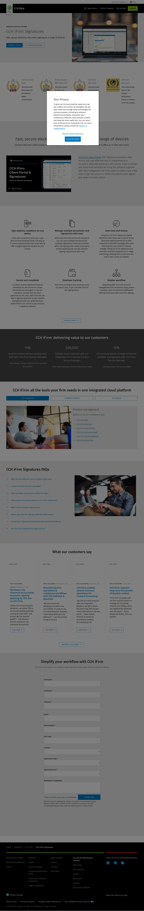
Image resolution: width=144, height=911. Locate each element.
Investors (54, 867)
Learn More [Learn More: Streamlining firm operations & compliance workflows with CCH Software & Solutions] (49, 630)
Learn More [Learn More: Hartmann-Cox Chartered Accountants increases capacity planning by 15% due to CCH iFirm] (16, 630)
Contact (133, 8)
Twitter (115, 863)
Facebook (108, 863)
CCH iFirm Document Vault (86, 432)
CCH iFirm (29, 847)
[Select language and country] (134, 2)
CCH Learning (78, 870)
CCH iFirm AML (82, 420)
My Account (77, 879)
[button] (31, 479)
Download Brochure (34, 45)
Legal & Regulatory (36, 886)
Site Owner (55, 871)
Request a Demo (71, 320)
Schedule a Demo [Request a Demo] (14, 45)
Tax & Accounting (35, 867)
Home (8, 847)
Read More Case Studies (71, 645)
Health (31, 862)
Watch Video (16, 189)
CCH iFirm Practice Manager (87, 436)
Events (8, 867)
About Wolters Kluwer (14, 858)
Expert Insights (56, 858)
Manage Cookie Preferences (49, 902)
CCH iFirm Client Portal (89, 157)
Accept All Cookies (73, 139)
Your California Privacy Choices (77, 902)
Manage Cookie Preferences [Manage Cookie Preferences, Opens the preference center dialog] (73, 134)
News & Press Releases (15, 862)
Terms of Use (11, 902)
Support (76, 883)
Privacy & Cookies (27, 902)
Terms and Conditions (81, 888)
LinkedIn (122, 863)
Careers (54, 862)
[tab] (27, 398)
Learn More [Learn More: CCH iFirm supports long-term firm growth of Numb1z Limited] (116, 630)
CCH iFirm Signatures (84, 440)
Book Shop (77, 865)
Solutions (18, 847)
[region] (73, 118)
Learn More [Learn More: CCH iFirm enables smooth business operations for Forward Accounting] (83, 630)
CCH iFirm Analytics (84, 424)
